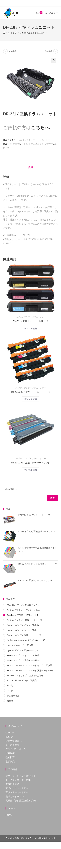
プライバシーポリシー (17, 749)
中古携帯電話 (13, 695)
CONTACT (11, 732)
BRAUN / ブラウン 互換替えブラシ (23, 605)
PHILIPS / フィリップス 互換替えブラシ (25, 675)
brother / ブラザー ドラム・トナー (35, 139)
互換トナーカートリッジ (18, 792)
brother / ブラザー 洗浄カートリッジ (24, 620)
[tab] (30, 167)
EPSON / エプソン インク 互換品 (23, 655)
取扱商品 (10, 761)
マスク (10, 690)
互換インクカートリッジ (18, 788)
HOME (9, 814)
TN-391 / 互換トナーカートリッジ (30, 321)
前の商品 (12, 51)
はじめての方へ (13, 740)
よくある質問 (12, 744)
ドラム (24, 143)
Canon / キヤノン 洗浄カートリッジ (24, 635)
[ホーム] (4, 32)
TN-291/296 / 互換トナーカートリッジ (30, 462)
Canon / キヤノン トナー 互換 (22, 630)
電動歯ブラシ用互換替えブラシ (21, 800)
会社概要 (10, 757)
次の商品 (48, 51)
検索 (52, 498)
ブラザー (49, 143)
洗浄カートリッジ (15, 796)
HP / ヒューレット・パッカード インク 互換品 (29, 665)
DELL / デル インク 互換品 (20, 645)
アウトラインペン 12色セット (21, 775)
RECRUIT (10, 736)
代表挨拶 (10, 753)
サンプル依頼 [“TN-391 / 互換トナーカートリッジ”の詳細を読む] (30, 328)
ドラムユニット (36, 143)
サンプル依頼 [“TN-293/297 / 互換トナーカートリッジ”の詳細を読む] (30, 399)
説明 (30, 167)
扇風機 (10, 700)
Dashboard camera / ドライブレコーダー (27, 640)
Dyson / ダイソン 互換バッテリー (23, 650)
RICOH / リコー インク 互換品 (22, 680)
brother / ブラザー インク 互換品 (23, 610)
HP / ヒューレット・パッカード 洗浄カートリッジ (30, 670)
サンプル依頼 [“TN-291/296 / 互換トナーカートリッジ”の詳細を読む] (30, 469)
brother (16, 143)
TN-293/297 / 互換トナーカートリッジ (30, 391)
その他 (10, 685)
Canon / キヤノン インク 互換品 (23, 625)
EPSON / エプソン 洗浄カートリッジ (24, 660)
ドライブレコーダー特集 (18, 779)
